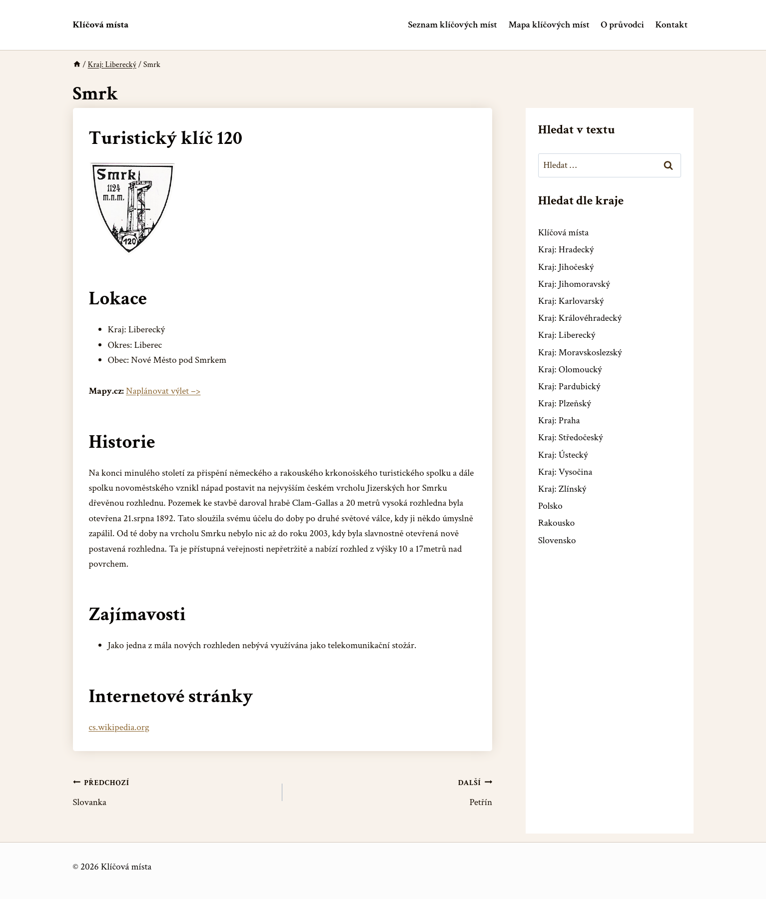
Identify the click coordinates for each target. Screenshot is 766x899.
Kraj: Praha (559, 420)
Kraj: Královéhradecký (580, 318)
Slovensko (557, 540)
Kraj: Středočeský (570, 437)
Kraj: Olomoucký (570, 369)
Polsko (550, 506)
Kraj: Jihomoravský (574, 284)
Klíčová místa (563, 232)
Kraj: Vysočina (565, 472)
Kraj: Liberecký (566, 335)
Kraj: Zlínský (562, 489)
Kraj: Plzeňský (564, 403)
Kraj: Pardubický (569, 386)
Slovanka (173, 792)
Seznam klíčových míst (452, 24)
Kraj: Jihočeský (566, 267)
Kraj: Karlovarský (571, 301)
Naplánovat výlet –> (163, 391)
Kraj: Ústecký (563, 455)
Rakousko (556, 523)
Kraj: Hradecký (566, 249)
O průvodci (622, 24)
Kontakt (671, 24)
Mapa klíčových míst (549, 24)
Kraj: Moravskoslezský (580, 352)
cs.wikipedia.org (119, 727)
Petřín (392, 792)
